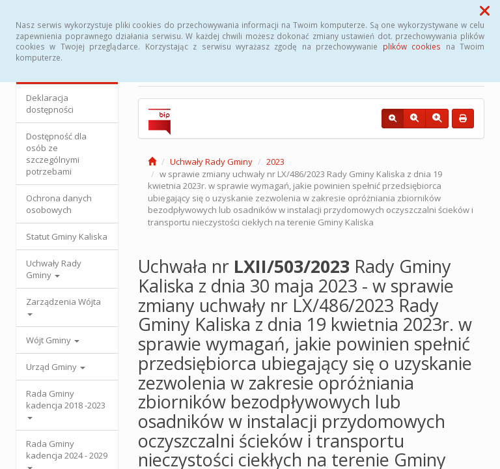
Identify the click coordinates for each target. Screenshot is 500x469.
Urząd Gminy (55, 367)
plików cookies (412, 46)
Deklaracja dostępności (50, 103)
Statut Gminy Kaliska (66, 236)
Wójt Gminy (52, 340)
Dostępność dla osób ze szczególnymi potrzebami (56, 153)
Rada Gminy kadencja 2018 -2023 (65, 403)
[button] (484, 10)
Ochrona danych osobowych (59, 204)
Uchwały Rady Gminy (53, 269)
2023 (275, 161)
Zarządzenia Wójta (63, 306)
